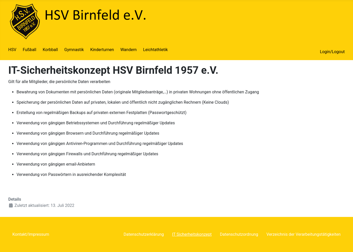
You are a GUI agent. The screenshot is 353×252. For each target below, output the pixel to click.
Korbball (50, 49)
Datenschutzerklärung (144, 234)
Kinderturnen (102, 49)
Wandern (128, 49)
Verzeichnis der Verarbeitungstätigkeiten (303, 234)
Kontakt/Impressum (30, 234)
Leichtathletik (155, 49)
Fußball (29, 49)
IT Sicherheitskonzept (192, 234)
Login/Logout (332, 51)
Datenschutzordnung (239, 234)
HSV (12, 49)
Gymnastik (74, 49)
